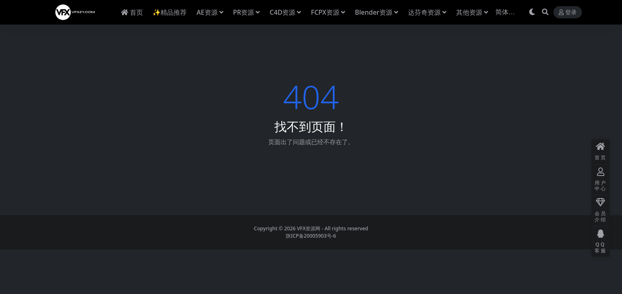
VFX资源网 (309, 228)
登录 (568, 12)
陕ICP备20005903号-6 (311, 235)
